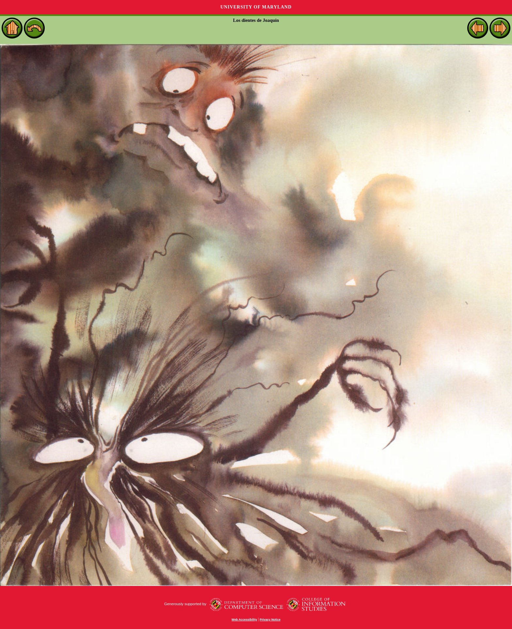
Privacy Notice (270, 619)
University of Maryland (256, 7)
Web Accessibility (244, 619)
